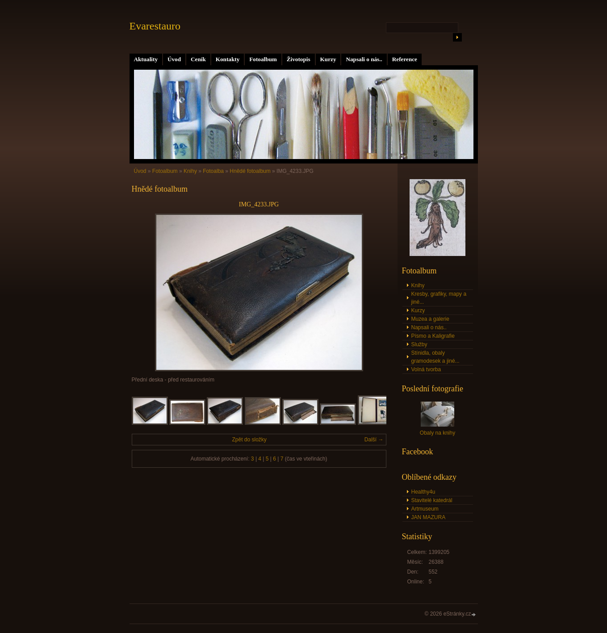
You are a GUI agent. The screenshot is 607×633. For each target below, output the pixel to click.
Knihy (190, 171)
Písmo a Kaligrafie (433, 336)
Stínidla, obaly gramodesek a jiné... (435, 357)
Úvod (174, 59)
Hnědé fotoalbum (250, 171)
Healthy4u (423, 492)
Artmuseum (425, 509)
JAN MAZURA (428, 517)
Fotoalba (213, 171)
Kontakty (228, 59)
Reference (404, 59)
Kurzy (328, 59)
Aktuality (146, 59)
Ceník (198, 59)
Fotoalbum (263, 59)
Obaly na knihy (437, 433)
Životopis (298, 59)
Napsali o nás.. (364, 59)
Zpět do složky (249, 439)
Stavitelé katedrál (431, 500)
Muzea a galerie (430, 319)
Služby (419, 344)
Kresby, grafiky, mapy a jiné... (439, 298)
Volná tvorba (426, 369)
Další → (374, 439)
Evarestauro (155, 26)
